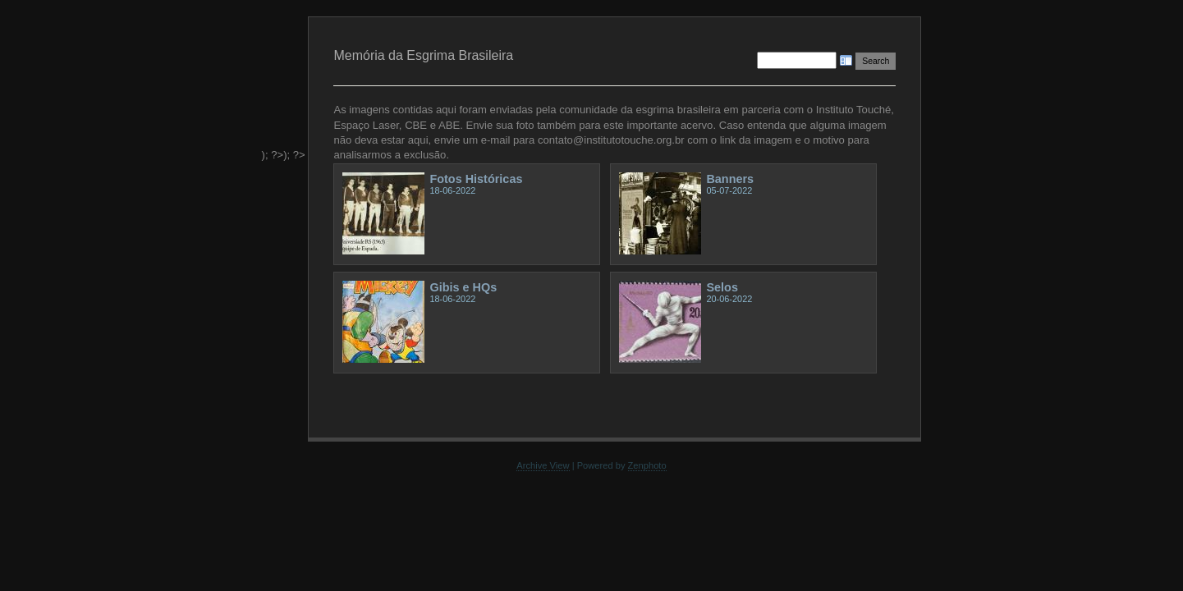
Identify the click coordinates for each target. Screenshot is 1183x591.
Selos (721, 287)
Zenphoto (647, 465)
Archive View (542, 465)
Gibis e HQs (463, 287)
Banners (730, 179)
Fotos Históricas (475, 179)
